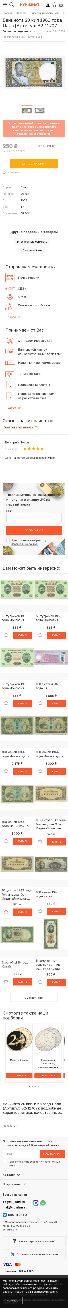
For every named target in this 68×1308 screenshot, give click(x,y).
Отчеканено (18, 1271)
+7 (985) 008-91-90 (16, 1202)
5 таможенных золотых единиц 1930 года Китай (48, 965)
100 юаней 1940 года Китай (47, 894)
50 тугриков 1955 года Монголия (14, 618)
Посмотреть (19, 1075)
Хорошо (12, 1300)
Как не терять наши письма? (34, 1241)
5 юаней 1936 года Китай (15, 964)
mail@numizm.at (15, 1207)
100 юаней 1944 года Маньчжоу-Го (15, 754)
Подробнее (13, 317)
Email (9, 511)
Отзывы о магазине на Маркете (34, 1254)
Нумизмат (30, 5)
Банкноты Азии (32, 250)
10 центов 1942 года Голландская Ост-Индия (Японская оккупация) (51, 824)
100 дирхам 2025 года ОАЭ (48, 686)
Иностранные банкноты (32, 241)
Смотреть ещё (34, 997)
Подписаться (34, 530)
